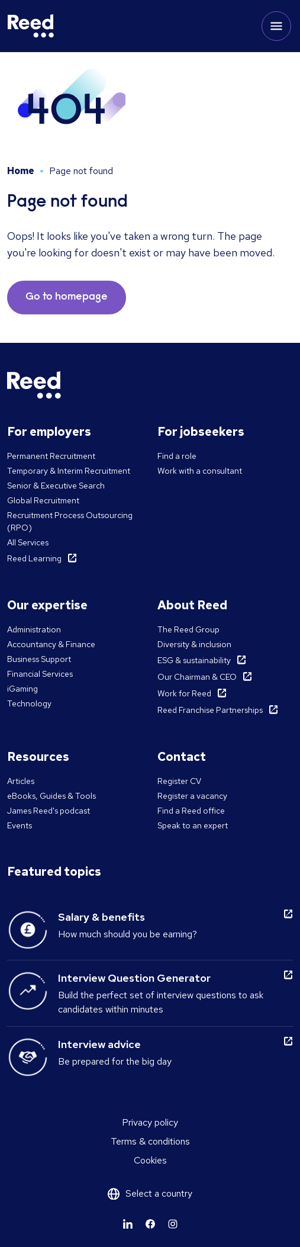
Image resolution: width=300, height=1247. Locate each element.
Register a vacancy (192, 795)
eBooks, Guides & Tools (51, 795)
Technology (29, 703)
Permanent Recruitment (51, 456)
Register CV (179, 781)
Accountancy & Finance (51, 644)
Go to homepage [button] (66, 297)
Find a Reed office (191, 810)
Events (19, 825)
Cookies (150, 1160)
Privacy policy (150, 1122)
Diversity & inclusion (194, 644)
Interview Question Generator (134, 978)
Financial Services (40, 674)
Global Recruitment (43, 500)
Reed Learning (34, 558)
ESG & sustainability (194, 660)
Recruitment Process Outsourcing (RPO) (70, 521)
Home (20, 171)
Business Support (39, 659)
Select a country (158, 1193)
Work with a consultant (199, 470)
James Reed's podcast (48, 810)
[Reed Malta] (30, 26)
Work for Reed (184, 693)
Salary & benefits (101, 917)
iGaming (22, 688)
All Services (28, 542)
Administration (34, 629)
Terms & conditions (150, 1141)
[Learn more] (128, 1224)
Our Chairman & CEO (197, 676)
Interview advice (99, 1044)
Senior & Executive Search (56, 485)
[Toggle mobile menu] (276, 26)
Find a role (176, 456)
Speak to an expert (192, 825)
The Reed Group (188, 629)
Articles (20, 781)
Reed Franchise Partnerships (210, 710)
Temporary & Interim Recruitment (68, 470)
